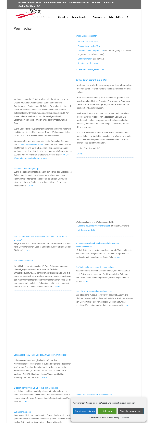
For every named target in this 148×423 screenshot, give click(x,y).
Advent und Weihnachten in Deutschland (94, 339)
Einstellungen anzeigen (131, 411)
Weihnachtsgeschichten (86, 36)
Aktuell (61, 17)
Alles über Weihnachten (86, 379)
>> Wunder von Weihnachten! (31, 89)
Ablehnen (107, 411)
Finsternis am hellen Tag (89, 46)
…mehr (30, 130)
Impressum (125, 418)
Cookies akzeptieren (85, 411)
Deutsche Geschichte (79, 3)
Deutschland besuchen (29, 3)
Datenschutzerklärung (110, 418)
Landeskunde (79, 17)
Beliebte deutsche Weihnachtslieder (94, 170)
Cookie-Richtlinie (94, 418)
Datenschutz (34, 416)
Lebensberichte (70, 412)
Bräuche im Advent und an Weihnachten (94, 236)
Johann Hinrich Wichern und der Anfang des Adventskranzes (41, 243)
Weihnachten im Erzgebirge (26, 113)
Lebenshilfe (115, 17)
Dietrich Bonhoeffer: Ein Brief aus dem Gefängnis (36, 276)
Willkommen (20, 409)
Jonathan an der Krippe (88, 63)
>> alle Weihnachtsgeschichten (90, 69)
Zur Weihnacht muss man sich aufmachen (94, 211)
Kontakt (96, 3)
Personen (97, 17)
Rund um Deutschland (55, 3)
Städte (58, 409)
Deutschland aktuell (23, 412)
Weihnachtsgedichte (87, 174)
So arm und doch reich (88, 41)
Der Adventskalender (23, 205)
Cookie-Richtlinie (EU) (29, 6)
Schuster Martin (85, 59)
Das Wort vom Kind (84, 389)
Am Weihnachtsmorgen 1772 (91, 50)
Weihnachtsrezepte (22, 300)
